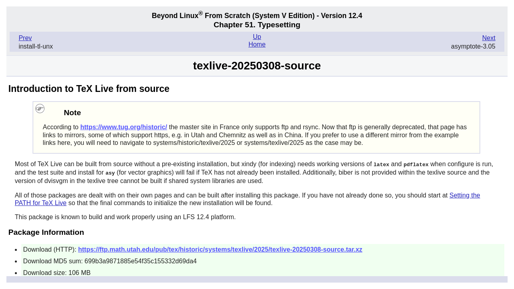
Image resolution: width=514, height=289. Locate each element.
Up (257, 36)
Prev (25, 38)
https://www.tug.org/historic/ (123, 127)
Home (257, 44)
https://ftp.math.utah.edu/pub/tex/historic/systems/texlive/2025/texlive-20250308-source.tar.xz (220, 248)
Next (489, 38)
